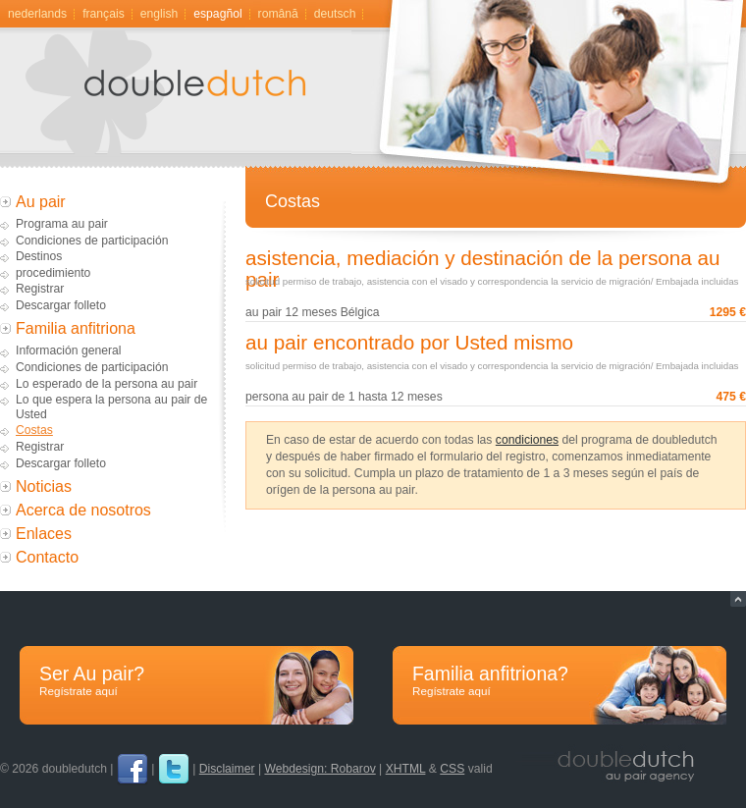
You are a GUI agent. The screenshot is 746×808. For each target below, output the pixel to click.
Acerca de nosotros (83, 510)
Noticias (44, 486)
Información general (68, 350)
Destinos (39, 256)
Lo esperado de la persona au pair (106, 384)
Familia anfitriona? (559, 681)
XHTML (406, 769)
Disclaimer (227, 769)
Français (103, 14)
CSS (452, 769)
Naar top (738, 599)
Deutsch (335, 14)
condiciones (527, 440)
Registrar (40, 289)
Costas (34, 430)
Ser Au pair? (186, 681)
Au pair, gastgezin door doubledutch (201, 99)
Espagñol (217, 14)
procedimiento (53, 273)
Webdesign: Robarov (319, 769)
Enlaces (44, 533)
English (159, 14)
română (278, 14)
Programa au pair (62, 224)
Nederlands (37, 14)
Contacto (47, 557)
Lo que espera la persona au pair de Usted (111, 407)
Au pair (41, 201)
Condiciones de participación (92, 240)
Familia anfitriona (75, 328)
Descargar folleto (61, 305)
